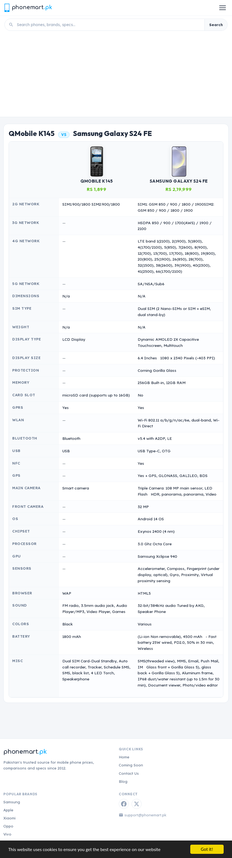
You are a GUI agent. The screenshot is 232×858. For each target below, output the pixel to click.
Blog (123, 781)
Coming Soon (131, 765)
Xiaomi (9, 818)
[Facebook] (124, 804)
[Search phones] (109, 25)
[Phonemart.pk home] (28, 7)
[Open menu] (223, 8)
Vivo (7, 834)
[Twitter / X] (137, 804)
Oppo (8, 826)
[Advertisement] (116, 75)
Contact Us (129, 773)
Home (124, 757)
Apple (8, 810)
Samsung (11, 802)
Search (216, 24)
